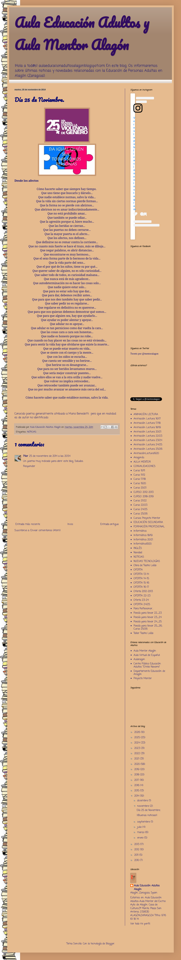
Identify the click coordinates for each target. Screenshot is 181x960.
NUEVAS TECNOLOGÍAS (147, 561)
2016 (137, 785)
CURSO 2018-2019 (144, 496)
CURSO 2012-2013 (143, 492)
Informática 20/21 (143, 540)
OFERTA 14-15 (141, 578)
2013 (137, 844)
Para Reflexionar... (143, 609)
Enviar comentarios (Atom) (45, 530)
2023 (137, 748)
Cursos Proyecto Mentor (147, 518)
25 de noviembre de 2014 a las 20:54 (49, 456)
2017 (137, 780)
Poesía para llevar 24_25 (148, 622)
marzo (141, 832)
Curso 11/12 (139, 475)
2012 (137, 850)
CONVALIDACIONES (144, 466)
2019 (137, 769)
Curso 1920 (140, 483)
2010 (137, 860)
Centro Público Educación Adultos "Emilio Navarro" (147, 665)
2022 (137, 753)
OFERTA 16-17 (141, 587)
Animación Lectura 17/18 (147, 423)
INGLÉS (138, 548)
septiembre (144, 822)
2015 (137, 791)
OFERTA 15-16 (141, 583)
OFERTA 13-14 (141, 574)
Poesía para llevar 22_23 (148, 613)
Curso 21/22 (140, 501)
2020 (137, 764)
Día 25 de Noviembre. (149, 810)
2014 (137, 796)
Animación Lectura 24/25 (148, 445)
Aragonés (139, 458)
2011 (136, 855)
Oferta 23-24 (141, 600)
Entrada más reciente (27, 524)
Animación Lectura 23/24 (148, 440)
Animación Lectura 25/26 (148, 449)
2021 (137, 759)
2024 (137, 743)
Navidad (138, 553)
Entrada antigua (109, 524)
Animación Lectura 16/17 (147, 419)
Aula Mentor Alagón (145, 651)
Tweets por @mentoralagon (144, 353)
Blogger (110, 944)
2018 (137, 775)
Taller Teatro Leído (143, 633)
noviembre (143, 806)
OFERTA (138, 570)
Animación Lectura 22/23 (148, 436)
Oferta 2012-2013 (143, 591)
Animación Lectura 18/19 (147, 427)
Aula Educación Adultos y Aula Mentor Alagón (81, 33)
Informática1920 (142, 544)
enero (140, 838)
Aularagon (139, 659)
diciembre (143, 801)
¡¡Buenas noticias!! (147, 815)
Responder (29, 466)
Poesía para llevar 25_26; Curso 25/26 (148, 627)
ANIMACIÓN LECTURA (146, 414)
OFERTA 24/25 (142, 604)
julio (139, 827)
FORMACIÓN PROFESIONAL (149, 527)
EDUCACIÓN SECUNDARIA (148, 522)
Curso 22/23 (140, 505)
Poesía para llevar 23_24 (148, 617)
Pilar (25, 456)
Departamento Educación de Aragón (149, 672)
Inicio (70, 524)
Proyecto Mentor (143, 678)
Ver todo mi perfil (140, 924)
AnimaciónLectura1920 (146, 453)
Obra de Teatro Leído (145, 565)
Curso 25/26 (141, 514)
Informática (140, 531)
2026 (137, 732)
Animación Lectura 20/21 (147, 432)
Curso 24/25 (140, 509)
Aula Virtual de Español (147, 655)
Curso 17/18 (140, 479)
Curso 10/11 (139, 471)
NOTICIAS (31, 432)
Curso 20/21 (140, 488)
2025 (137, 737)
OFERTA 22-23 (142, 596)
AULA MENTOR (142, 462)
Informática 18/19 (143, 535)
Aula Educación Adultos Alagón (147, 887)
